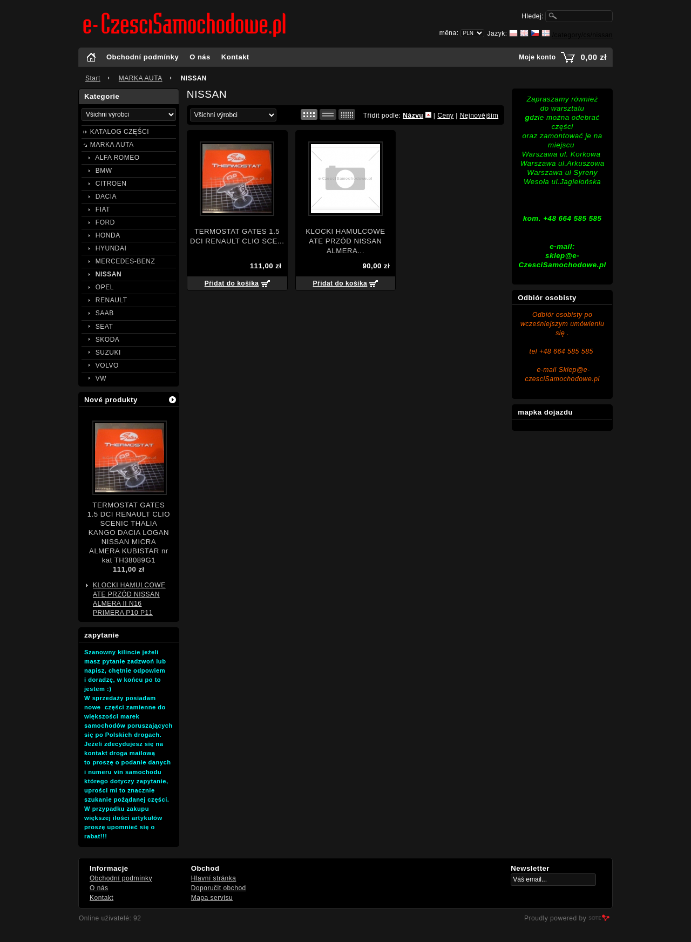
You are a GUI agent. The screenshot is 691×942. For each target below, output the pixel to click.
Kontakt (235, 57)
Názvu (413, 115)
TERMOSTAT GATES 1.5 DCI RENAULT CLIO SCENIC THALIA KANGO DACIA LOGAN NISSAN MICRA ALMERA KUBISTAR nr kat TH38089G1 (128, 532)
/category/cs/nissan (582, 35)
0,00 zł (593, 57)
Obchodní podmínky (142, 57)
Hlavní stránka (213, 878)
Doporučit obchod (218, 888)
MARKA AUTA (140, 78)
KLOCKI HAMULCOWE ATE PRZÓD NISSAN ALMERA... (345, 241)
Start (92, 78)
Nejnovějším (479, 115)
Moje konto (537, 57)
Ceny (445, 115)
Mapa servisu (212, 898)
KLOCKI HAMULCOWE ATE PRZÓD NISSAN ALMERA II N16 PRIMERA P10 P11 (129, 598)
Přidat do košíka (232, 283)
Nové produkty (111, 400)
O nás (200, 57)
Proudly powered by (555, 918)
